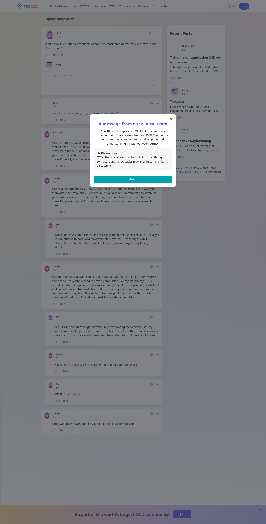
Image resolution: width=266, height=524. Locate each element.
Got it (133, 179)
